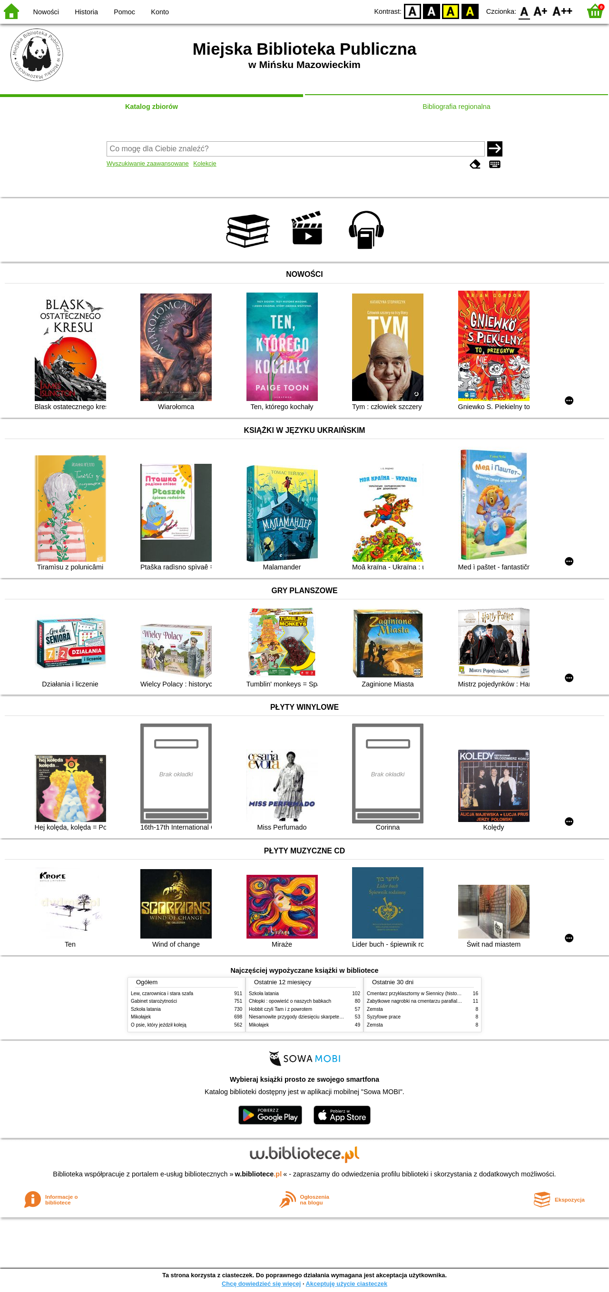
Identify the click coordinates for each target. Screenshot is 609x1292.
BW (431, 11)
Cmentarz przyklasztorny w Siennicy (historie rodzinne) (425, 993)
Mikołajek (141, 1016)
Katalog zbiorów (151, 106)
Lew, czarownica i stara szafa (162, 993)
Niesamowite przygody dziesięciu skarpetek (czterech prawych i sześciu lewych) (334, 1016)
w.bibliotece (258, 1174)
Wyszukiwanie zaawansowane (148, 163)
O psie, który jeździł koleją (159, 1025)
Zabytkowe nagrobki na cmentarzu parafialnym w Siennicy (429, 1001)
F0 (524, 11)
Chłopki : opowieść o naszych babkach (290, 1001)
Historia (86, 12)
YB (451, 11)
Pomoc (124, 12)
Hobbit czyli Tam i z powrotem (280, 1009)
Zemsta (375, 1009)
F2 (562, 11)
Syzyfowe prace (384, 1016)
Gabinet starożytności (154, 1001)
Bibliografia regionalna (456, 106)
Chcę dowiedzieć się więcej (261, 1283)
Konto (160, 12)
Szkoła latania (146, 1009)
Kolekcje (204, 163)
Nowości (46, 12)
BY (470, 11)
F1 (540, 11)
